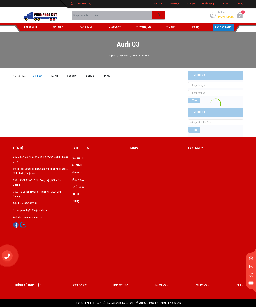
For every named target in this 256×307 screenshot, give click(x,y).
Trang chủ (157, 3)
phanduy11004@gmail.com (34, 210)
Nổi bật (54, 76)
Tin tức (224, 3)
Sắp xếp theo (19, 76)
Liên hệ (239, 3)
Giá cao (107, 76)
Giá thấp (89, 76)
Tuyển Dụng (208, 3)
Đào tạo (191, 3)
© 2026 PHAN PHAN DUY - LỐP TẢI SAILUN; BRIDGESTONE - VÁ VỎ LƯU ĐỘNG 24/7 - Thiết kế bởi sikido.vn (128, 302)
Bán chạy (71, 76)
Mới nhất (37, 76)
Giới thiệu (174, 3)
